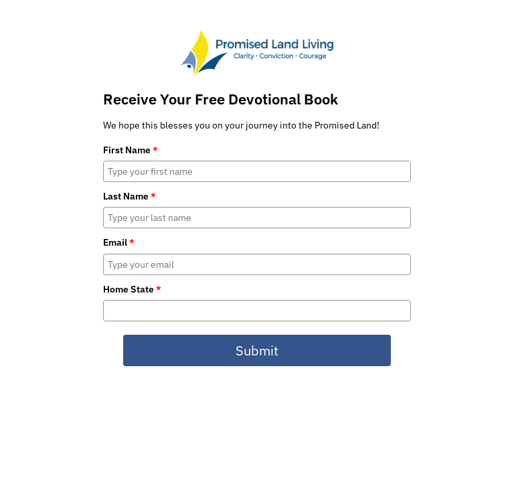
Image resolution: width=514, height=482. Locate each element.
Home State (132, 289)
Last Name (129, 196)
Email (119, 242)
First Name (130, 150)
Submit (257, 350)
